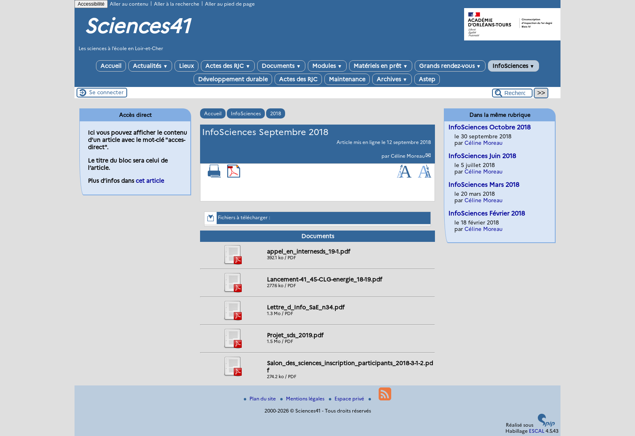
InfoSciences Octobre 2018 (489, 127)
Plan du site (260, 399)
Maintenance (347, 79)
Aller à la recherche (176, 4)
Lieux (186, 66)
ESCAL (536, 431)
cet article (150, 180)
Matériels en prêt (381, 66)
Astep (427, 79)
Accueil (110, 66)
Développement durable (233, 79)
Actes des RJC (227, 66)
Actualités (150, 66)
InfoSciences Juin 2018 (482, 156)
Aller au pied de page (230, 4)
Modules (327, 66)
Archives (392, 79)
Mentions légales (303, 399)
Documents (281, 66)
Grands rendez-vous (450, 66)
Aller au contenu (129, 4)
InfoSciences (513, 66)
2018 (275, 113)
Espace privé (347, 399)
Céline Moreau (408, 156)
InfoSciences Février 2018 (486, 213)
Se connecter (106, 92)
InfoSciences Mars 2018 (483, 184)
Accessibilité (91, 4)
